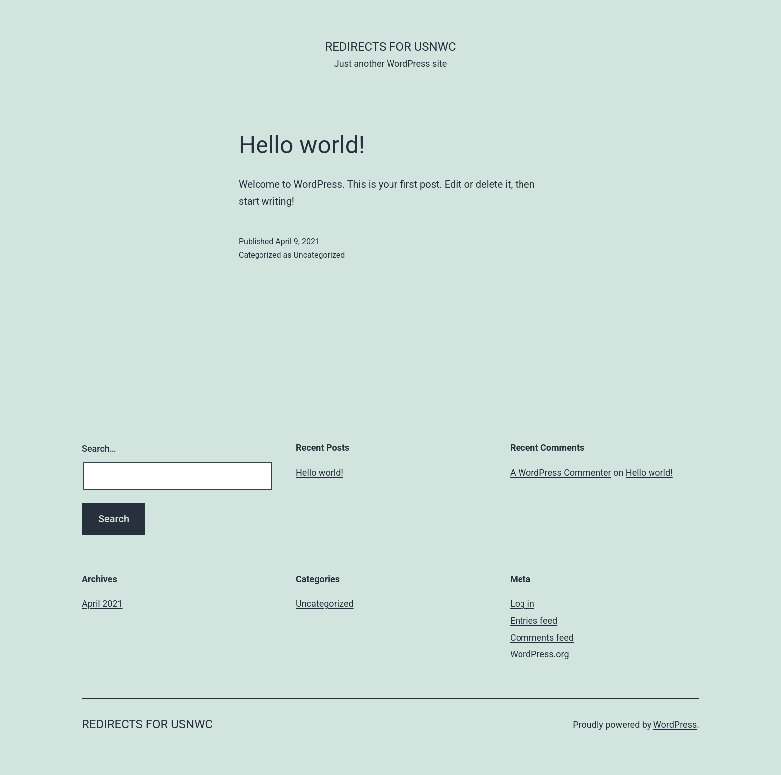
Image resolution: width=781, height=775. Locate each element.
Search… (99, 448)
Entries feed (533, 620)
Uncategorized (319, 254)
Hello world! (302, 145)
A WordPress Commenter (560, 472)
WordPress (675, 724)
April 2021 (102, 603)
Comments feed (542, 637)
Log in (522, 603)
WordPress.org (539, 654)
